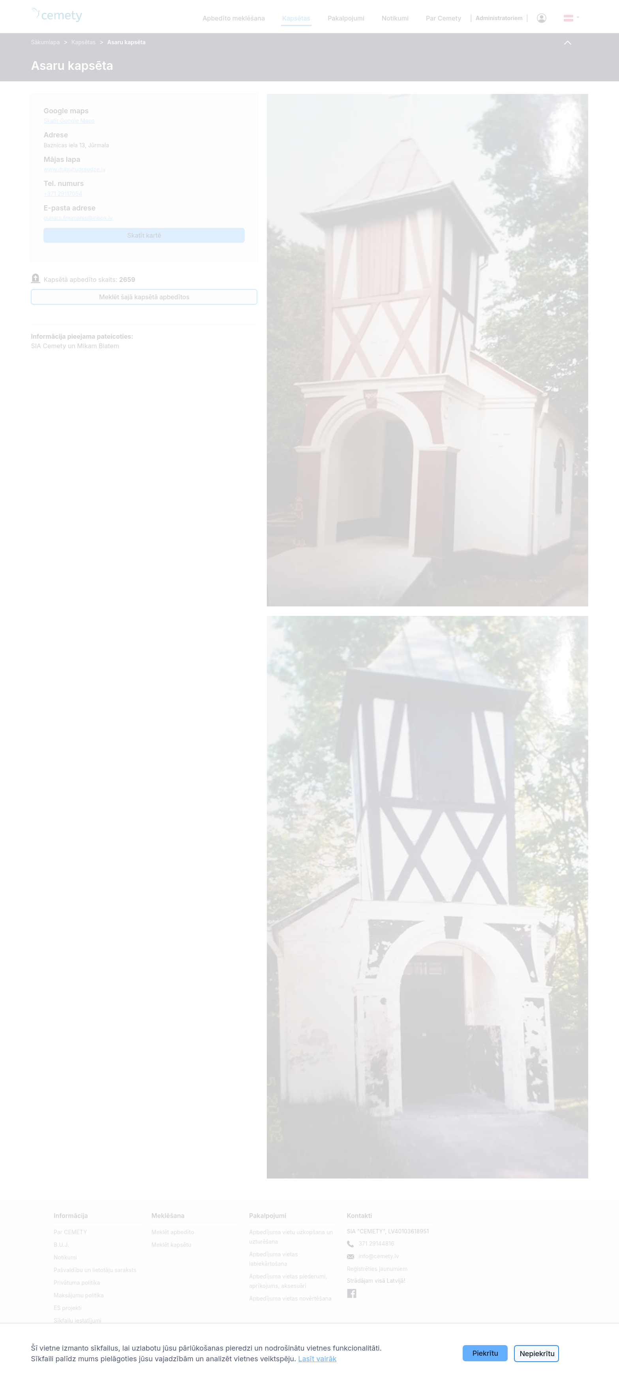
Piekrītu (485, 1353)
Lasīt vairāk (317, 1359)
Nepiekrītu (537, 1353)
